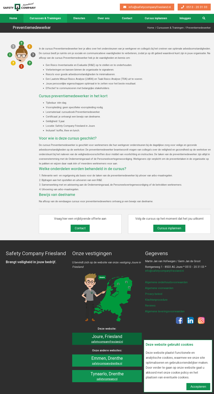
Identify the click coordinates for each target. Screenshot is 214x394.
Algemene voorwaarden (159, 287)
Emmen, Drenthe (107, 360)
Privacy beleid (153, 293)
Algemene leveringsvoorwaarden (165, 310)
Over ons (104, 18)
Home (13, 18)
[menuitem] (13, 18)
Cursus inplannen (156, 18)
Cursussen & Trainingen (45, 18)
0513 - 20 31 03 (194, 7)
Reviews (150, 304)
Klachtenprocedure (156, 299)
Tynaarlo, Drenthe (107, 376)
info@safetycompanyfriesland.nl (147, 7)
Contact (127, 18)
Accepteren (198, 386)
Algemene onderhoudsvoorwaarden (166, 282)
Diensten (79, 18)
